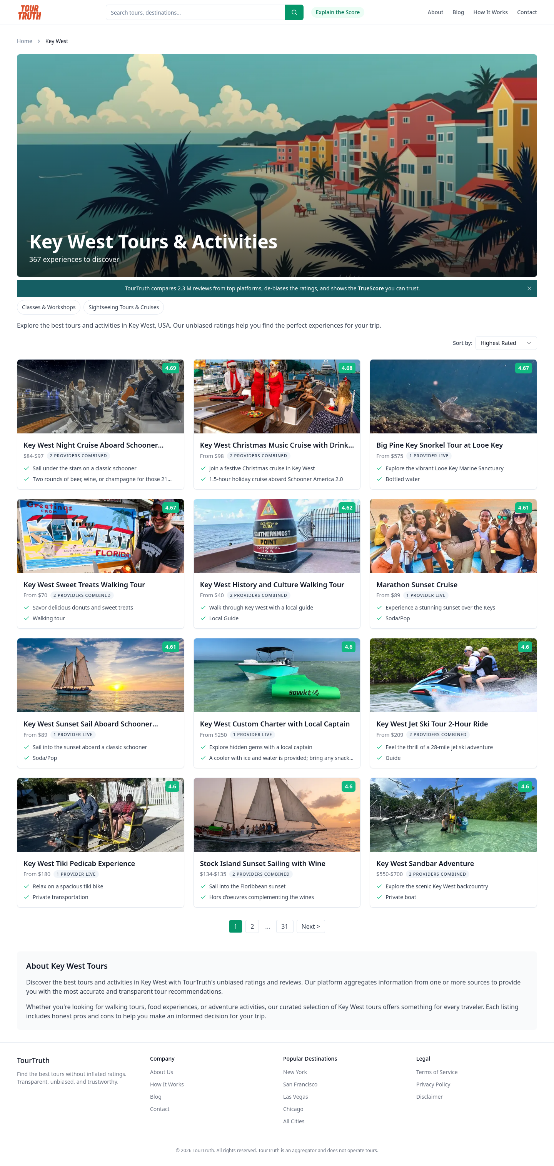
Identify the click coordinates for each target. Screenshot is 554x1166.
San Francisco (300, 1084)
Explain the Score (338, 12)
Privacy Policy (433, 1084)
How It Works (491, 12)
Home (24, 41)
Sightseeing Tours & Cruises (123, 307)
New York (295, 1072)
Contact (527, 12)
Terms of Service (437, 1072)
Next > (311, 926)
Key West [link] (56, 41)
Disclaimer (429, 1096)
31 (284, 926)
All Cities (294, 1121)
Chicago (293, 1109)
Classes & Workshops (48, 307)
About (436, 12)
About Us (161, 1072)
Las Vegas (295, 1096)
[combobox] (506, 343)
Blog (458, 12)
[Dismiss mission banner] (529, 288)
